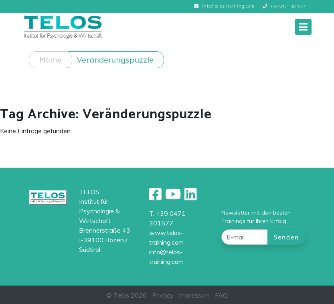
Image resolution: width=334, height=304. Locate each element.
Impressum (194, 295)
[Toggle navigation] (303, 27)
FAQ (221, 295)
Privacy (163, 295)
